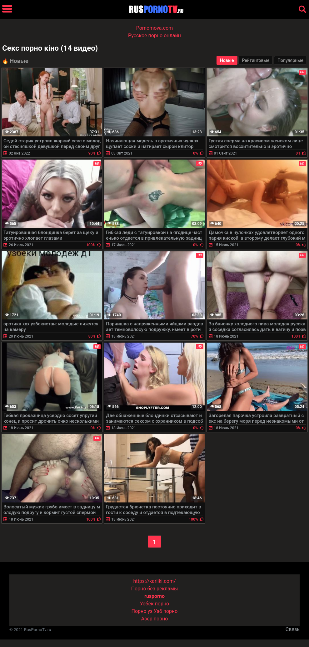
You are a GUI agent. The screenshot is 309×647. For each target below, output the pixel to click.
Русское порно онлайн (154, 35)
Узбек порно (154, 604)
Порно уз (142, 611)
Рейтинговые (255, 60)
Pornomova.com (154, 28)
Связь (293, 629)
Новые (227, 60)
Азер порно (154, 619)
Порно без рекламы (154, 589)
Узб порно (165, 611)
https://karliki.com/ (154, 581)
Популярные (290, 60)
